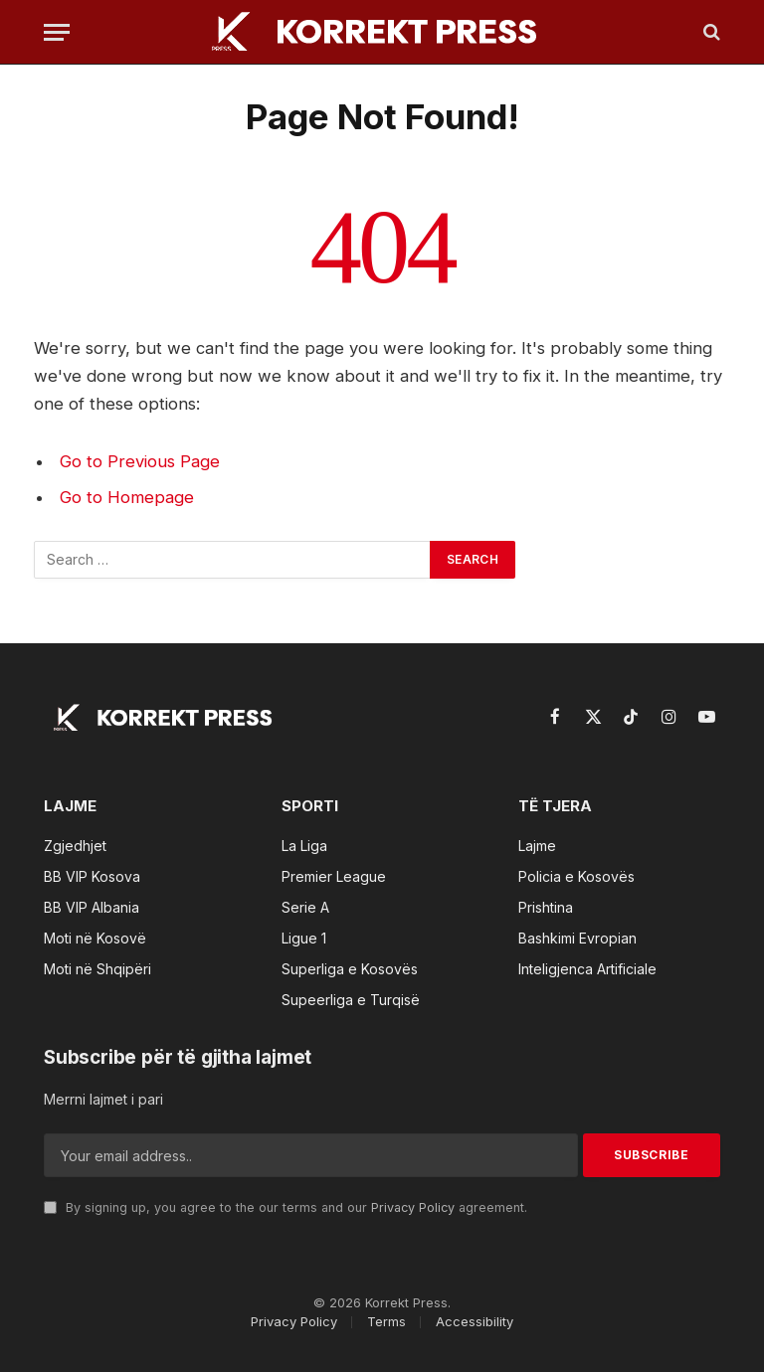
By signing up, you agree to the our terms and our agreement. (285, 1207)
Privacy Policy (413, 1207)
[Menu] (57, 32)
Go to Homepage (127, 497)
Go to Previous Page (140, 461)
